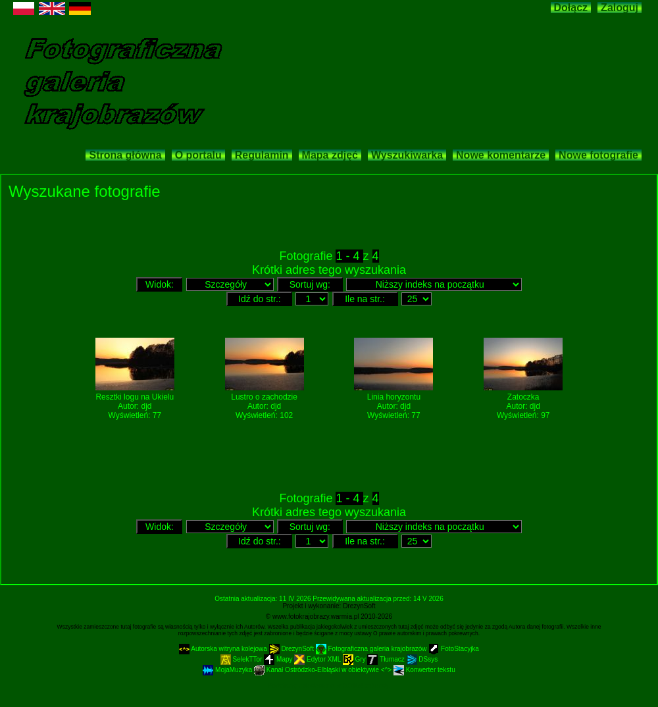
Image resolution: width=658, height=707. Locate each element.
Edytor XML (318, 659)
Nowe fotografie (598, 155)
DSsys (422, 659)
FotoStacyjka (453, 648)
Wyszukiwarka (407, 155)
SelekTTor (242, 659)
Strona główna (125, 155)
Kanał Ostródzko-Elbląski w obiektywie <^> (323, 669)
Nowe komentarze (500, 155)
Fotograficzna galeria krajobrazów (372, 648)
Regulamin (262, 155)
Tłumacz (386, 659)
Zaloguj (619, 7)
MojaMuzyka (228, 669)
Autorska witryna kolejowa (224, 648)
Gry (355, 659)
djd (146, 406)
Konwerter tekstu (424, 669)
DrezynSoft (359, 606)
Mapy (279, 659)
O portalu (198, 155)
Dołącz (571, 7)
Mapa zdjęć (330, 155)
